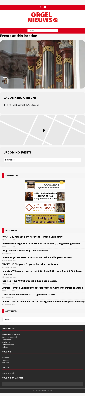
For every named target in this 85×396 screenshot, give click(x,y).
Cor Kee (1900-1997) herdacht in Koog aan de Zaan (29, 280)
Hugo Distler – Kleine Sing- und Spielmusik (25, 250)
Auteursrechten (8, 345)
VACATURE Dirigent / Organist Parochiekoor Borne (30, 264)
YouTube (5, 360)
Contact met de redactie (11, 334)
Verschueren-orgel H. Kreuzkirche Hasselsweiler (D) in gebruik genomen (41, 243)
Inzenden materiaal (9, 337)
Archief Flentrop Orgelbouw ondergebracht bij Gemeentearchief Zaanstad (42, 287)
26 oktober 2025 (9, 298)
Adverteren (6, 339)
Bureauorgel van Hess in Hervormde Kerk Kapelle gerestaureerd (37, 257)
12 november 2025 (10, 247)
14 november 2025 (10, 240)
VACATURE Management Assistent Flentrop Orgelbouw (32, 236)
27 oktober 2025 (9, 291)
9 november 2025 (10, 260)
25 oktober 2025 (9, 304)
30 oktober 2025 (9, 284)
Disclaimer (6, 342)
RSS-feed (5, 363)
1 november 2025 (10, 277)
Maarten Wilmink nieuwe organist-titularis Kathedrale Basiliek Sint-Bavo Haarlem (42, 272)
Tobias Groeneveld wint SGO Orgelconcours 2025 (28, 294)
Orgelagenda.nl (8, 373)
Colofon (5, 347)
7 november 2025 (10, 267)
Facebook (6, 357)
